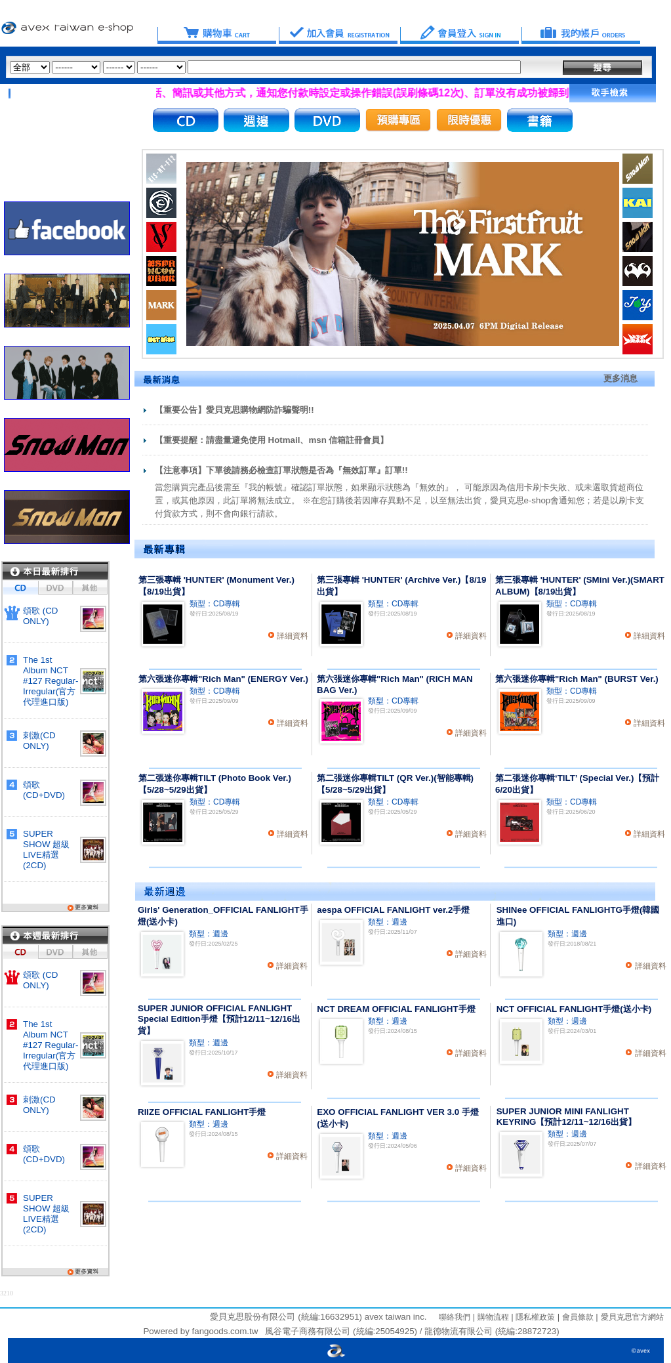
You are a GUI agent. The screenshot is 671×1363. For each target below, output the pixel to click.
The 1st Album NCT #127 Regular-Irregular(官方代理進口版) (50, 681)
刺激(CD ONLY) (39, 740)
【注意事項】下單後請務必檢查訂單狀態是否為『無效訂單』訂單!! (281, 470)
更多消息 (620, 378)
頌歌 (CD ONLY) (40, 616)
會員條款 (576, 1317)
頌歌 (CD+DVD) (44, 790)
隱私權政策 (534, 1317)
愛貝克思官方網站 (632, 1317)
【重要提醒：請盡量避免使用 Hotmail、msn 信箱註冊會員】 (272, 440)
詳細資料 (292, 635)
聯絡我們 (454, 1317)
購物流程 (491, 1317)
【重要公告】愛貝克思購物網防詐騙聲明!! (234, 410)
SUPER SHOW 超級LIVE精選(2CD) (46, 849)
